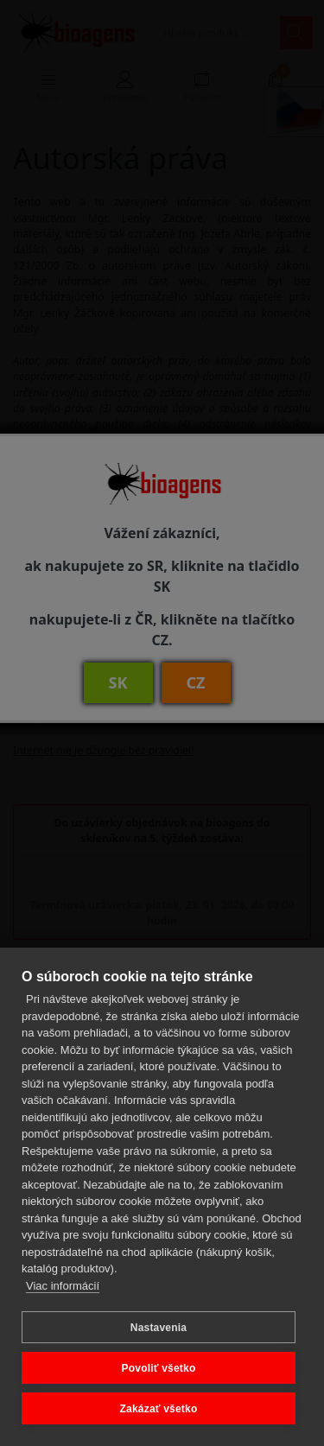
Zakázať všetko (159, 1409)
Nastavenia (158, 1328)
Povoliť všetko (159, 1368)
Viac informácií (62, 1285)
